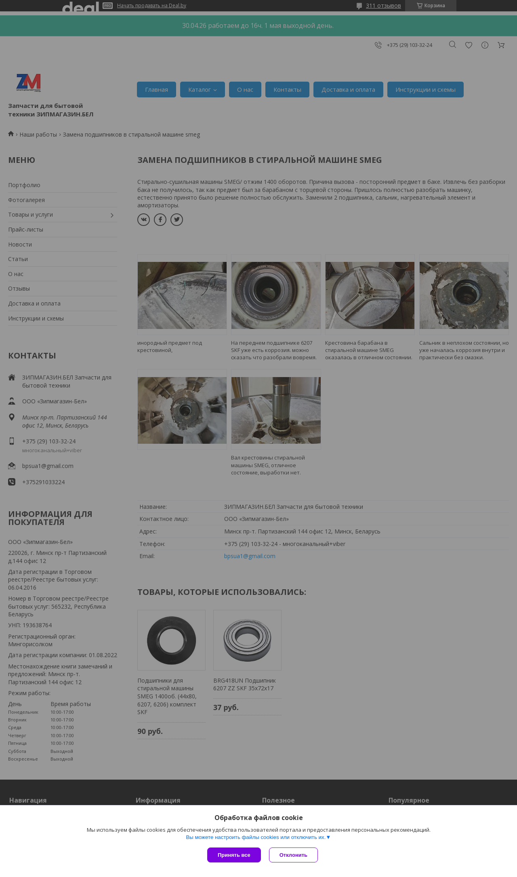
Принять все (234, 855)
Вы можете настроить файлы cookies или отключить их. (256, 837)
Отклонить (293, 855)
